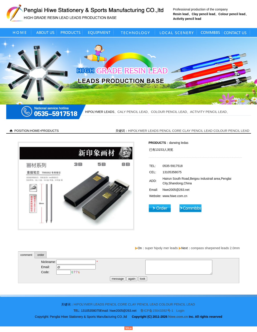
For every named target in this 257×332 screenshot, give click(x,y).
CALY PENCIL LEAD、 (134, 112)
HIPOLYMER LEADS (143, 130)
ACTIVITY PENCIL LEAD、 (210, 112)
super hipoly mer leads (161, 248)
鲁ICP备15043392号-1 (156, 312)
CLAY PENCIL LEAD (197, 130)
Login (180, 312)
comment (26, 255)
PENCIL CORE (171, 130)
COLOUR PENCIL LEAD (169, 112)
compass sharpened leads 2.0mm (215, 248)
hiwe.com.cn (178, 318)
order (40, 255)
